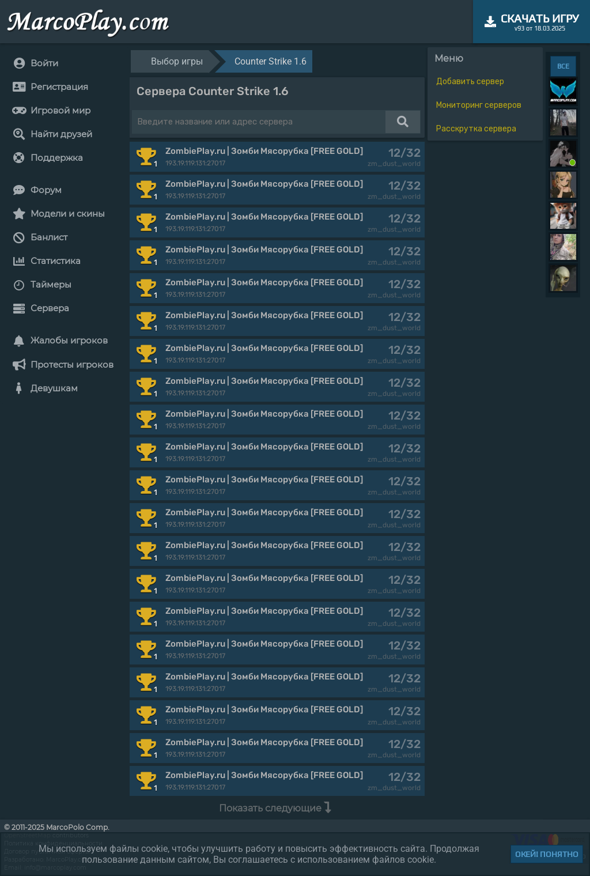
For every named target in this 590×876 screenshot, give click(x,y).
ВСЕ (563, 66)
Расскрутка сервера (476, 129)
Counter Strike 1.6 (271, 61)
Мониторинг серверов (478, 105)
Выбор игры (177, 61)
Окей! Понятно (546, 854)
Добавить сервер (470, 81)
